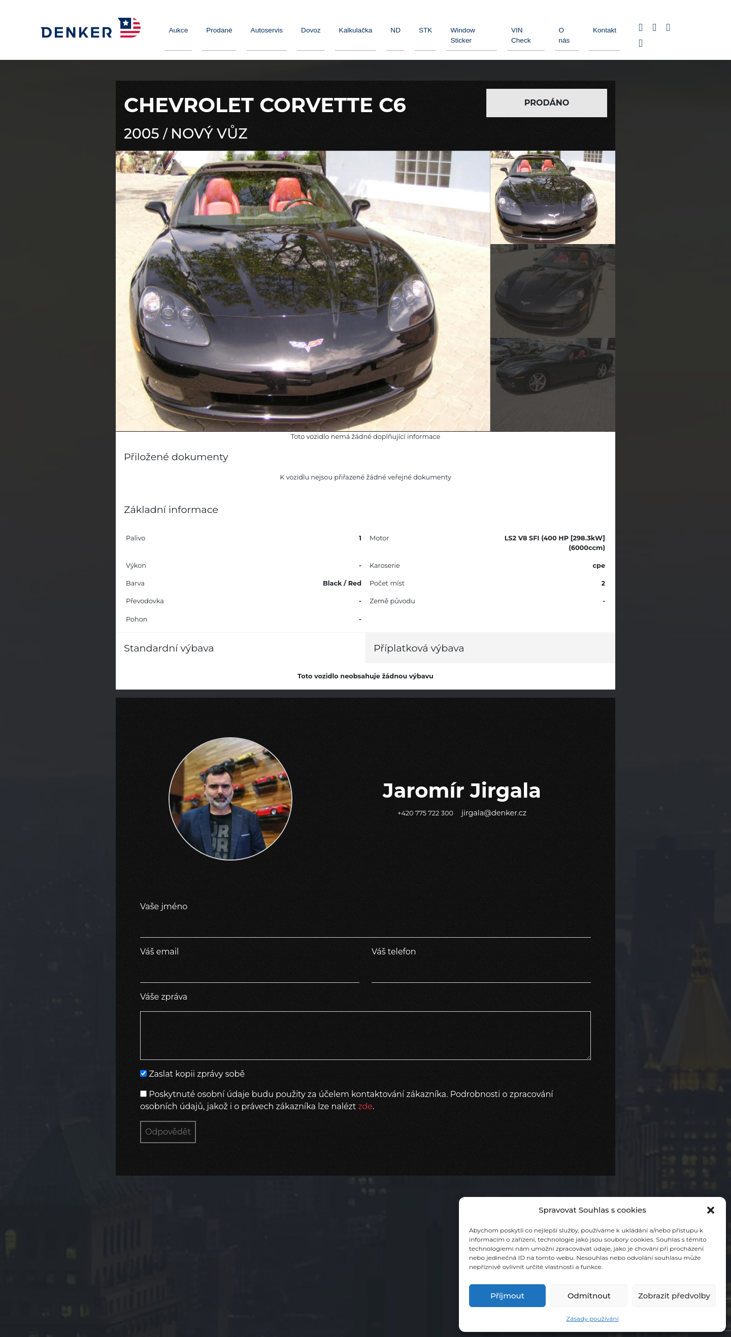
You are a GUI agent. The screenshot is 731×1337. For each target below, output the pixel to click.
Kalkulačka (356, 30)
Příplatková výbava (419, 648)
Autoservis (267, 30)
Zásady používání (592, 1318)
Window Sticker (462, 35)
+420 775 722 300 (425, 813)
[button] (711, 1210)
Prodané (219, 30)
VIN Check (521, 35)
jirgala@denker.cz (493, 812)
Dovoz (311, 30)
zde (365, 1106)
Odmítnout (589, 1295)
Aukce (178, 30)
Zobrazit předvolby (674, 1295)
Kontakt (604, 30)
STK (425, 30)
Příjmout (507, 1295)
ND (395, 30)
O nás (564, 35)
